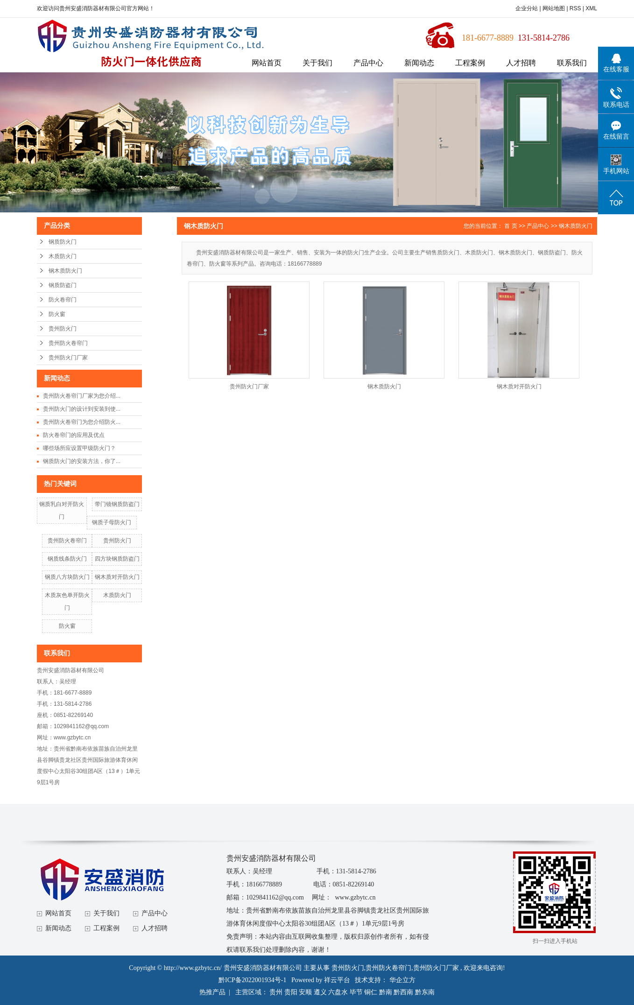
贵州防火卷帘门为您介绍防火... (81, 422)
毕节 (356, 992)
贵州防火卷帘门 (68, 343)
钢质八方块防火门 (67, 577)
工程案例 (470, 63)
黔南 (385, 992)
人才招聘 (521, 63)
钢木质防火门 (65, 270)
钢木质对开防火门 (117, 577)
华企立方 (402, 980)
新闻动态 (419, 63)
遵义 (320, 992)
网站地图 (554, 8)
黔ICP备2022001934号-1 (252, 980)
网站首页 (267, 63)
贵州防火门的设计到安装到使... (81, 409)
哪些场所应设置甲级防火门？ (79, 448)
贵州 (275, 992)
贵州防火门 (63, 328)
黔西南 (403, 992)
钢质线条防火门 (67, 558)
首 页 (510, 226)
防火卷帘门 (63, 299)
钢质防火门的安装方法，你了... (81, 461)
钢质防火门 (63, 242)
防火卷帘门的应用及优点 (74, 435)
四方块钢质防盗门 (117, 558)
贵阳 (290, 992)
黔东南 (425, 992)
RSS (575, 8)
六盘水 (338, 992)
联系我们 (572, 63)
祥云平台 (337, 980)
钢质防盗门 (63, 285)
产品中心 (368, 63)
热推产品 (212, 992)
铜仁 (370, 992)
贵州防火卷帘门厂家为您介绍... (81, 396)
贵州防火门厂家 (68, 357)
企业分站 (526, 8)
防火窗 (57, 314)
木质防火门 (63, 256)
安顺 (305, 992)
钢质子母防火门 (111, 522)
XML (591, 8)
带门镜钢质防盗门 (117, 504)
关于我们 (317, 63)
